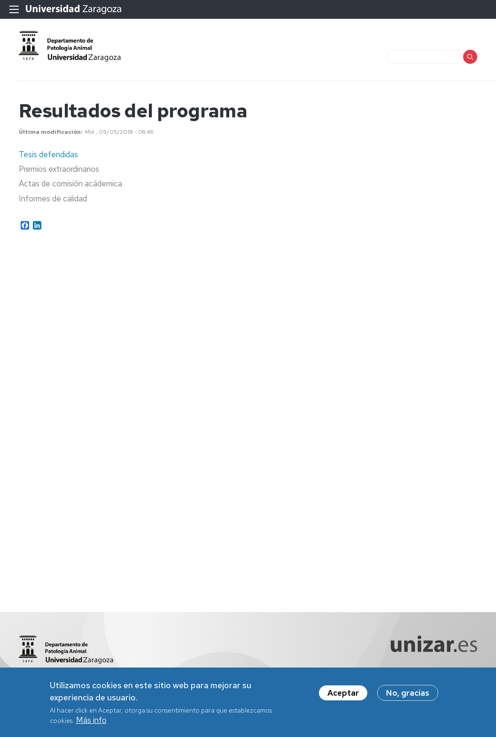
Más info (91, 722)
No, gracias (407, 695)
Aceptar (343, 695)
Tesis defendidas (48, 154)
